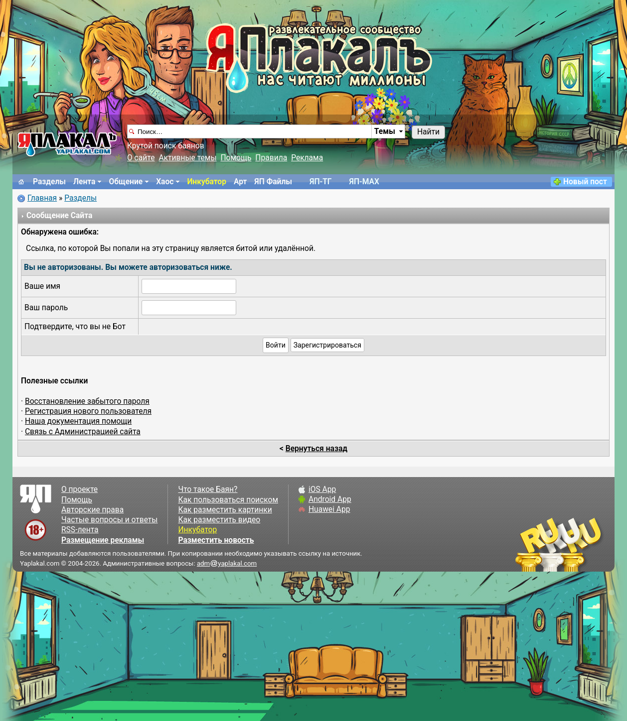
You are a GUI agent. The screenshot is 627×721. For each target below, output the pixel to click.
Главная (42, 198)
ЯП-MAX (364, 181)
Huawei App (329, 509)
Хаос (164, 181)
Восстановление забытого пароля (87, 401)
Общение (126, 181)
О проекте (79, 489)
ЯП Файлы (273, 181)
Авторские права (92, 509)
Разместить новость (216, 540)
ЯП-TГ (320, 181)
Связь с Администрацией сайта (83, 431)
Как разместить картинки (225, 509)
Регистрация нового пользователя (88, 411)
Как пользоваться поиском (228, 499)
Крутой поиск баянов (165, 145)
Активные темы (187, 157)
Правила (271, 157)
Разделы (49, 181)
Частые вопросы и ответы (109, 519)
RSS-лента (80, 529)
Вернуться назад (316, 448)
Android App (330, 499)
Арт (240, 181)
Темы (384, 131)
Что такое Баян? (207, 489)
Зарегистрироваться (327, 345)
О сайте (141, 157)
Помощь (236, 157)
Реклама (307, 157)
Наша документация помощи (78, 421)
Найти (428, 131)
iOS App (322, 489)
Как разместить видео (219, 519)
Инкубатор (206, 181)
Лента (84, 181)
